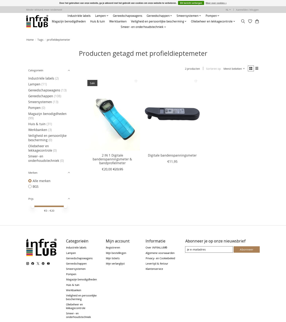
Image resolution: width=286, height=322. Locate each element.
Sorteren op (212, 69)
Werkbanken (118, 21)
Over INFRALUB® (156, 247)
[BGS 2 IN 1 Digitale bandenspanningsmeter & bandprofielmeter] (112, 114)
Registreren (113, 247)
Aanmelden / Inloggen (247, 9)
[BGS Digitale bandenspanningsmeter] (172, 114)
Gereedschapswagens (127, 16)
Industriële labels (79, 16)
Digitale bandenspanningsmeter (172, 155)
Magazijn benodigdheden (69, 21)
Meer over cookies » (216, 3)
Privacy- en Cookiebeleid (160, 258)
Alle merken (42, 181)
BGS (35, 186)
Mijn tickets (113, 258)
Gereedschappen (40, 96)
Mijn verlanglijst (115, 263)
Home (30, 39)
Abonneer (247, 249)
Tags (40, 39)
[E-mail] (209, 249)
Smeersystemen (40, 102)
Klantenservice (154, 269)
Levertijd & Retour (157, 263)
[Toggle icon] (243, 21)
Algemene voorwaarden (160, 253)
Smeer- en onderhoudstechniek (43, 158)
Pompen (34, 107)
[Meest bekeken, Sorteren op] (233, 69)
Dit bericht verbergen (191, 3)
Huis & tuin (97, 21)
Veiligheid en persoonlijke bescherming (47, 137)
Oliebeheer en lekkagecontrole (40, 148)
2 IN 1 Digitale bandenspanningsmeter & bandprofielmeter (112, 159)
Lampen (34, 84)
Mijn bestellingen (116, 253)
